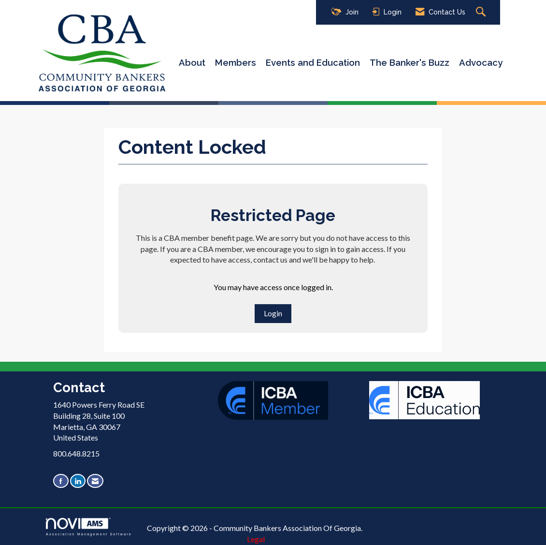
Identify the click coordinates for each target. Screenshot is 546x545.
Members (235, 62)
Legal (256, 539)
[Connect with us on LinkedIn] (78, 481)
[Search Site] (482, 12)
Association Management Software (89, 527)
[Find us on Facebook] (61, 481)
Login (273, 313)
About (192, 62)
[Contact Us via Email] (95, 481)
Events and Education (313, 62)
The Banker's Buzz (409, 62)
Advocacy (481, 62)
